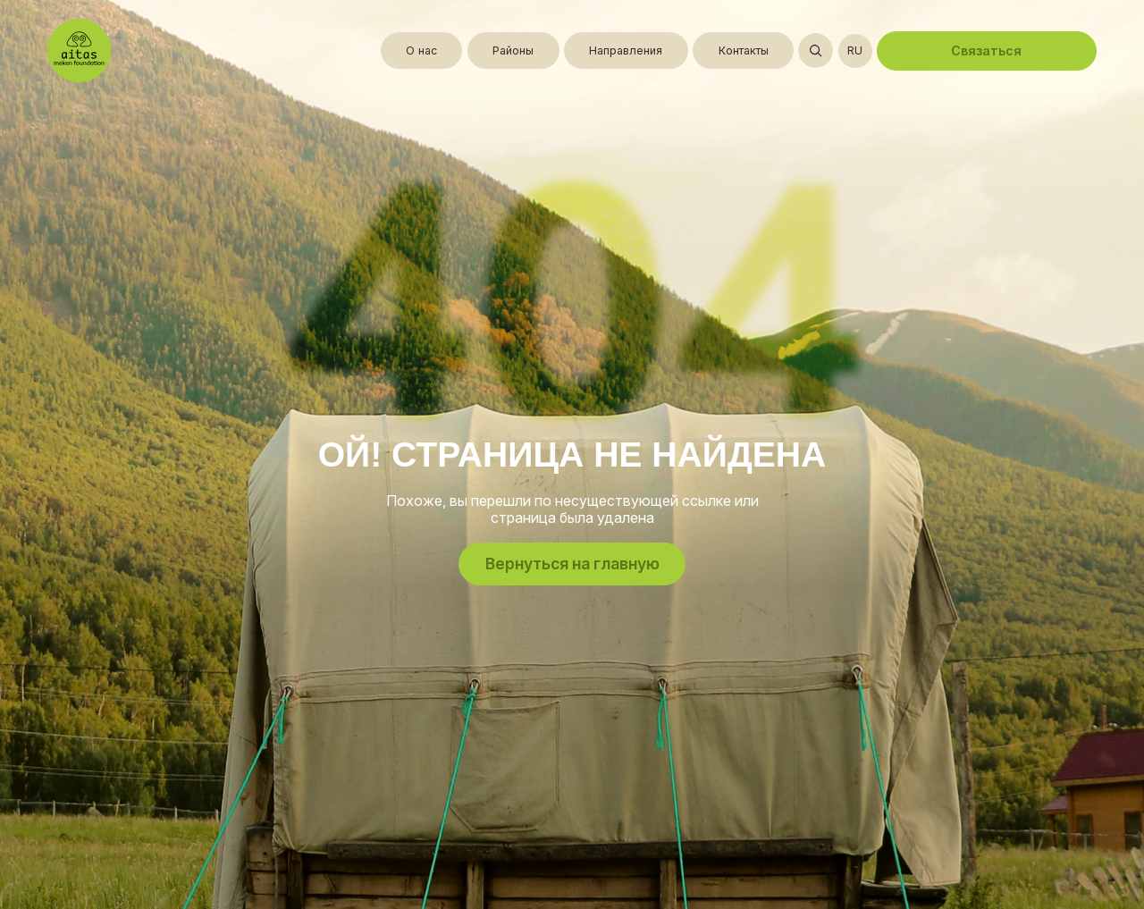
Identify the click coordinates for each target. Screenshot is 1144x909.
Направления (625, 50)
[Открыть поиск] (815, 50)
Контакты (744, 50)
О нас (421, 50)
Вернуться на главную (572, 563)
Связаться (986, 50)
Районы (513, 50)
